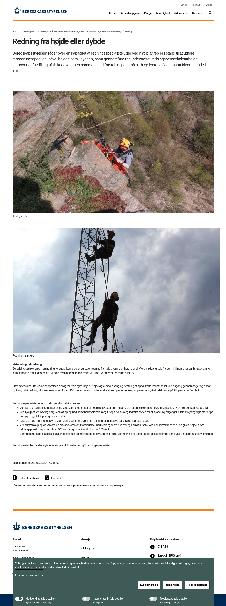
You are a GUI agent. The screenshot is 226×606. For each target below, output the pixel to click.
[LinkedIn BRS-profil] (168, 557)
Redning (128, 32)
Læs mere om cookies (29, 575)
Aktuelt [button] (112, 13)
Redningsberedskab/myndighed (37, 32)
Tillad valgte (172, 584)
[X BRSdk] (162, 549)
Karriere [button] (197, 13)
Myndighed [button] (163, 13)
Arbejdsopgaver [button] (130, 13)
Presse (85, 557)
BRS (14, 32)
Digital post (87, 548)
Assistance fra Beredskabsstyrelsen (69, 32)
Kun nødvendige (149, 584)
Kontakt (196, 5)
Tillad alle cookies (197, 584)
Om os (184, 5)
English (209, 5)
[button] (210, 15)
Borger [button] (148, 13)
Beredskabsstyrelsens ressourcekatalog (104, 32)
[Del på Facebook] (26, 478)
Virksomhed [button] (181, 13)
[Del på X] (53, 478)
